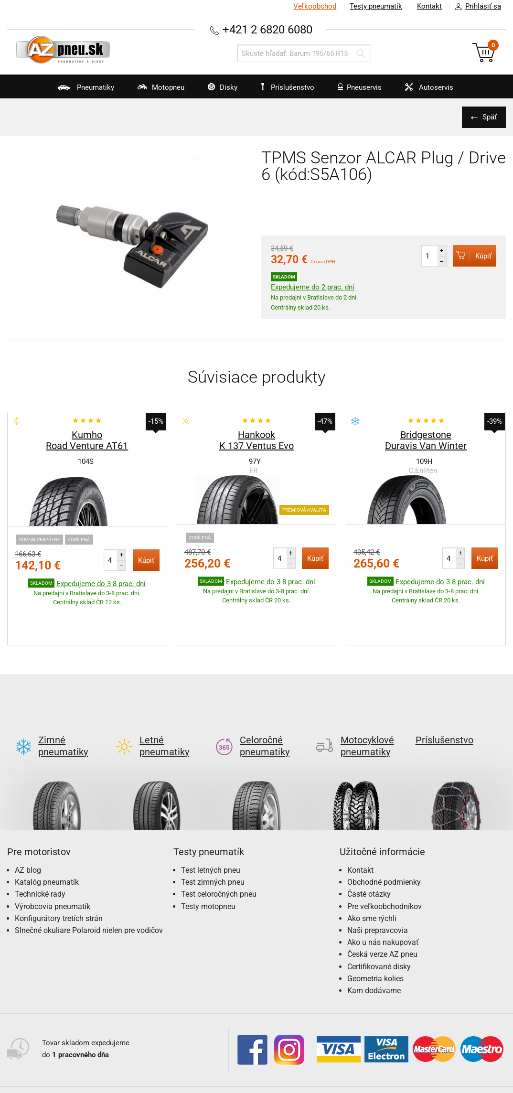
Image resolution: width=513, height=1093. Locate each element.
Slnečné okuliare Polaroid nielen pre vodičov (89, 885)
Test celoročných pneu (218, 849)
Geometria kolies (375, 933)
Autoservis (430, 90)
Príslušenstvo (289, 87)
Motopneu (150, 90)
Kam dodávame (374, 945)
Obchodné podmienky (384, 837)
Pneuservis (358, 90)
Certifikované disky (379, 921)
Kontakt (429, 6)
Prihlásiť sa (475, 6)
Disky (215, 90)
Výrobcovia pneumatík (52, 861)
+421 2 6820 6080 (267, 29)
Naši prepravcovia (377, 885)
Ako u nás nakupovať (383, 897)
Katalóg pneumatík (47, 837)
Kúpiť (472, 255)
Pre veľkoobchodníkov (384, 861)
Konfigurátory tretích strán (59, 873)
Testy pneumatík (375, 6)
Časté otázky (369, 849)
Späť (489, 117)
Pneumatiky (73, 90)
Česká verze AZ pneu (382, 909)
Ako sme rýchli (371, 873)
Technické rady (40, 849)
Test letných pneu (210, 825)
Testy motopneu (208, 861)
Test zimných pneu (213, 837)
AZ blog (28, 825)
